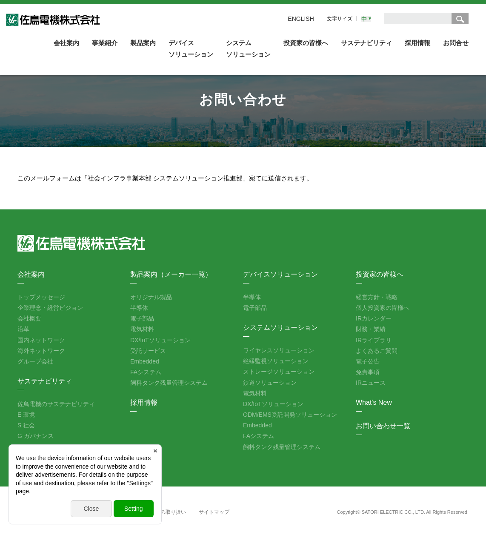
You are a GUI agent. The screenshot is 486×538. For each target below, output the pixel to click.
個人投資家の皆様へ (382, 307)
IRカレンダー (374, 318)
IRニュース (371, 382)
